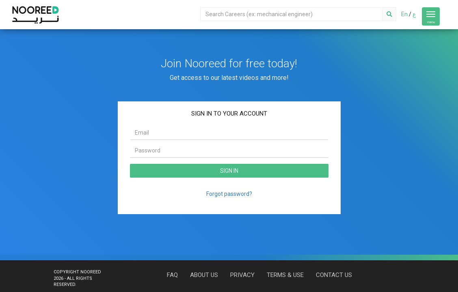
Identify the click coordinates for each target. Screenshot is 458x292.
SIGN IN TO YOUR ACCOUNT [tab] (229, 113)
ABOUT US (204, 275)
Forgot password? (229, 194)
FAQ (172, 275)
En (404, 14)
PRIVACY (242, 275)
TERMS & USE (285, 275)
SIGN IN (229, 170)
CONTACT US (334, 275)
